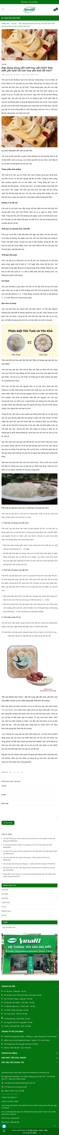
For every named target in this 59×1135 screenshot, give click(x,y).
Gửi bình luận (8, 823)
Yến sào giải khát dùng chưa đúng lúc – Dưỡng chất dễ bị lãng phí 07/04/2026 (29, 864)
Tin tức (4, 907)
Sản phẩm (5, 898)
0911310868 (33, 2)
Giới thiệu (5, 894)
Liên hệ (4, 915)
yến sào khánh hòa (9, 927)
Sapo (34, 1133)
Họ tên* (4, 786)
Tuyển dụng (5, 902)
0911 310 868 (26, 1026)
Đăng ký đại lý (6, 911)
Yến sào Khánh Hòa (9, 710)
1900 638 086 (15, 1026)
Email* (4, 794)
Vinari (4, 734)
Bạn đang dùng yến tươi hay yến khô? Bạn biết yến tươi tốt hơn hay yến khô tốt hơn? (27, 69)
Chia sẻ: (5, 772)
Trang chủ (5, 889)
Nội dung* (5, 803)
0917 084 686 (26, 1048)
